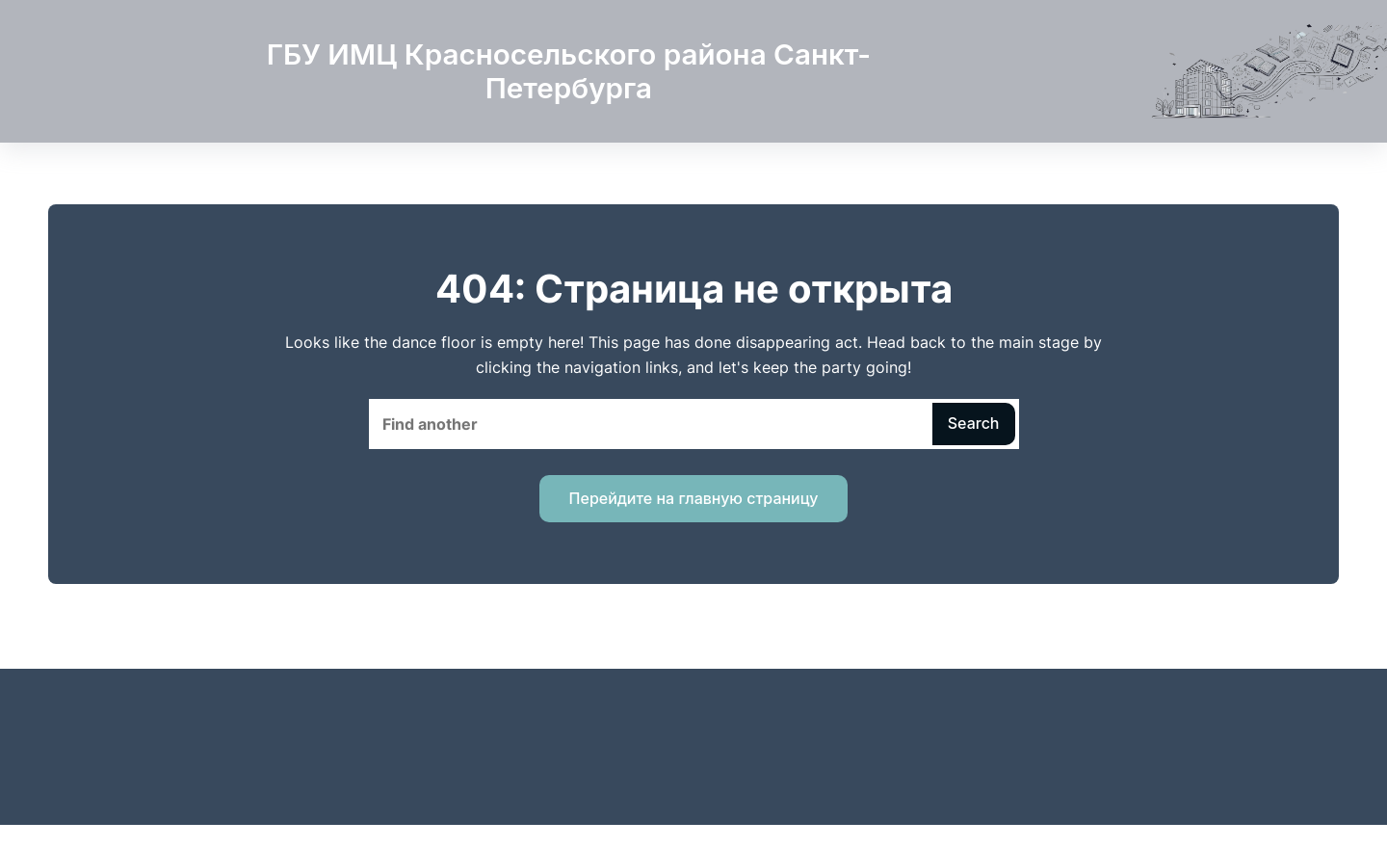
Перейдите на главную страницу (694, 498)
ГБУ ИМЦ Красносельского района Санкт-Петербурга (569, 71)
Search (974, 423)
